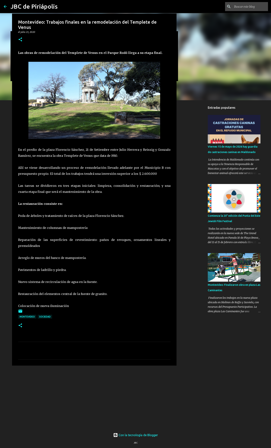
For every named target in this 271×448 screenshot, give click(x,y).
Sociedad (45, 316)
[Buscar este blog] (248, 6)
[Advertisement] (94, 397)
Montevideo (27, 316)
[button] (20, 39)
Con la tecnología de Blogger (135, 435)
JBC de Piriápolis (34, 6)
